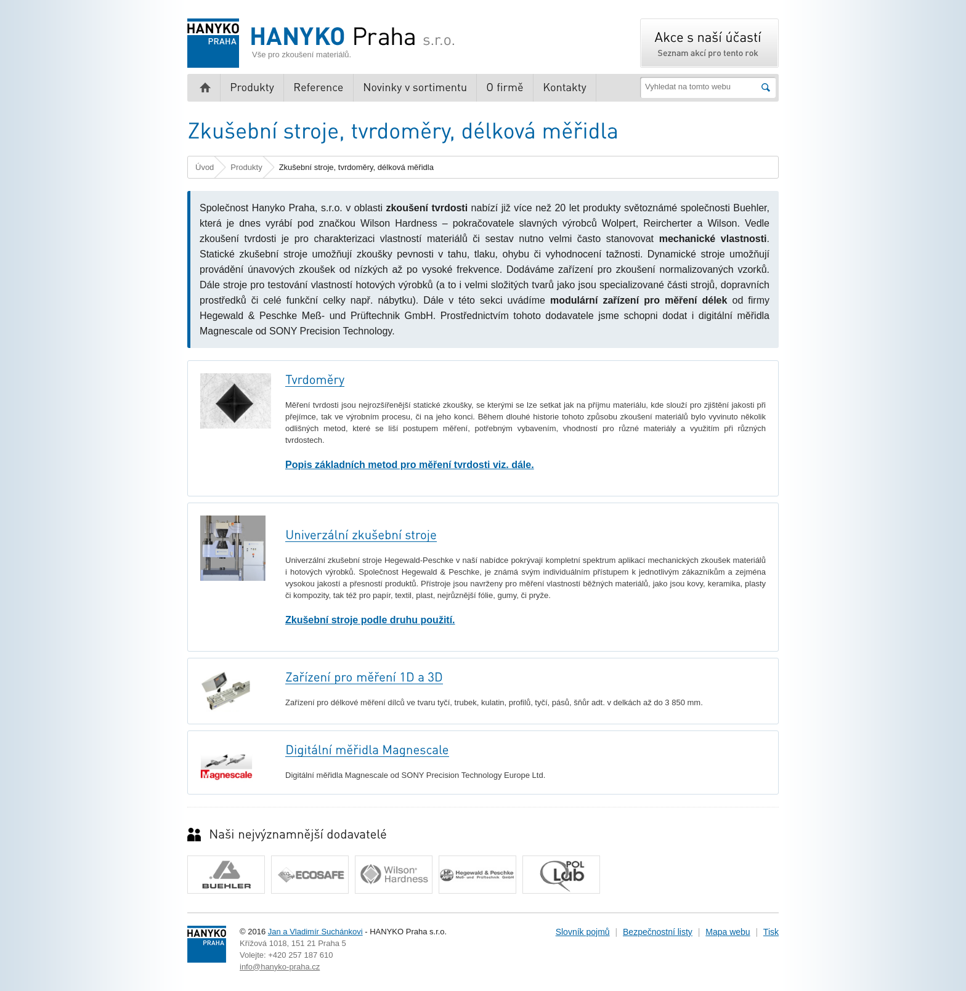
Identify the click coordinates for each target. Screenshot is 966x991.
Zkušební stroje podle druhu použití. (370, 620)
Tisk (771, 932)
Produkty (246, 167)
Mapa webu (727, 932)
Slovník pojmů (583, 932)
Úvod (204, 167)
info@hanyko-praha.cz (280, 966)
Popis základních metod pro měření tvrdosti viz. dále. (409, 464)
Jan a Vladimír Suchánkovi (315, 931)
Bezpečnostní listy (657, 932)
